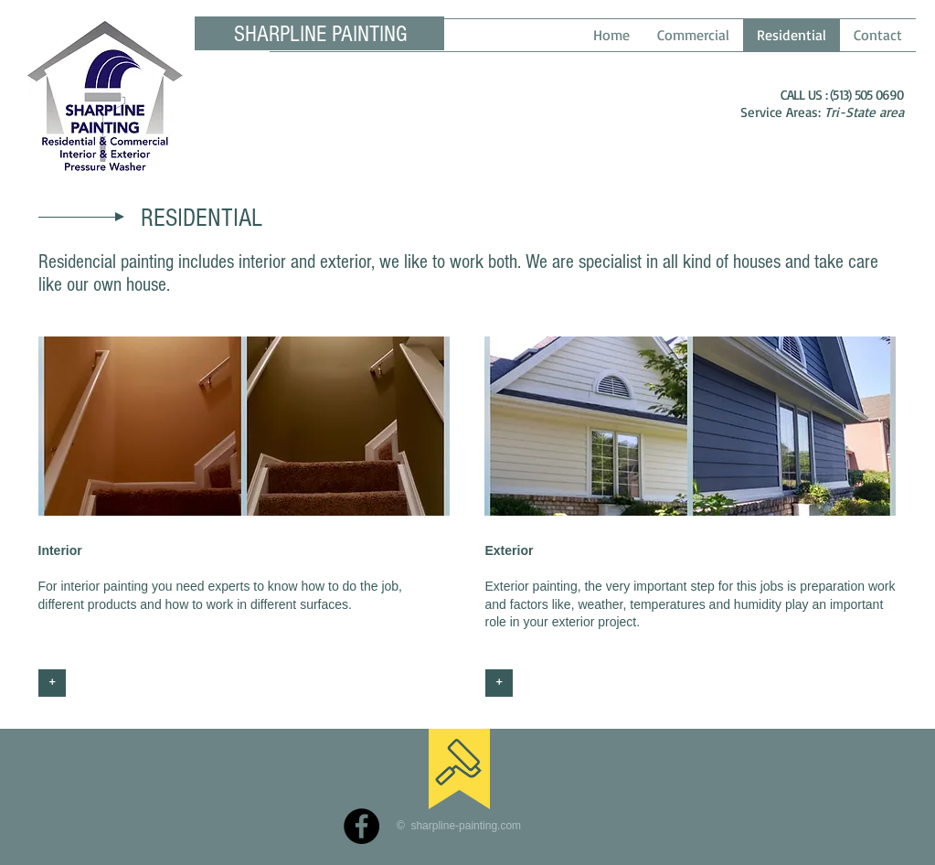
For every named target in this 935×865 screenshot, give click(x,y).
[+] (52, 683)
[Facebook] (361, 826)
